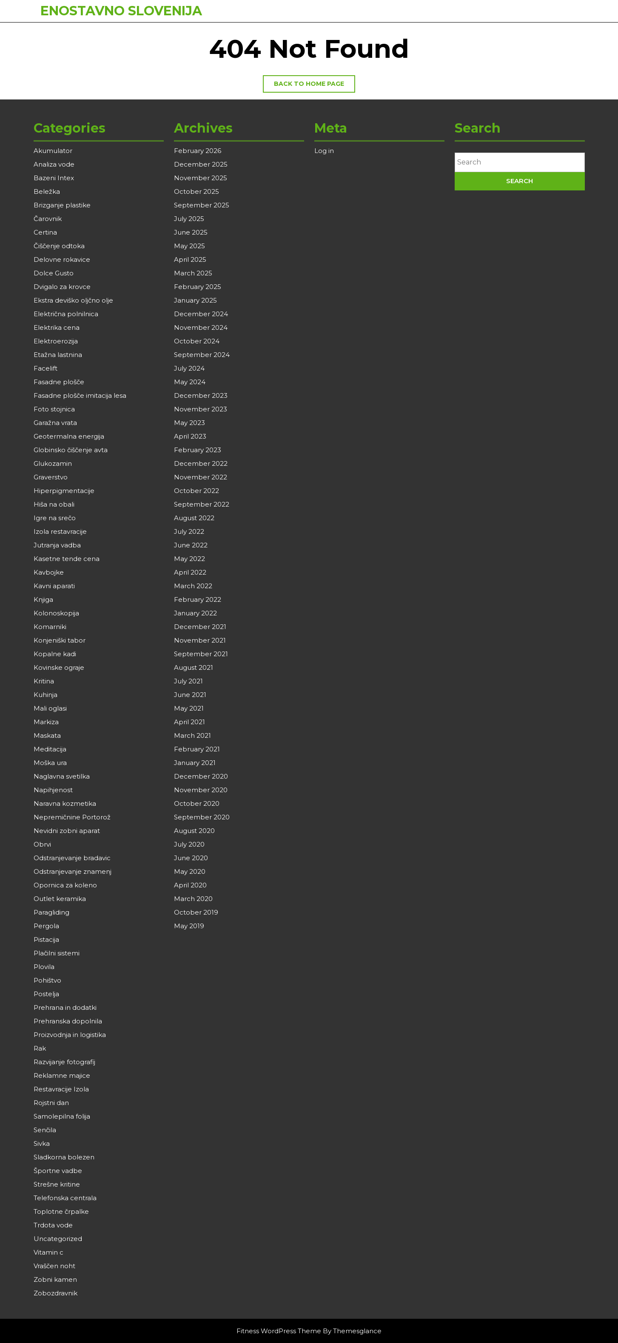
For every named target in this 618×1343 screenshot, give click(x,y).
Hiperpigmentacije (64, 491)
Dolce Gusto (54, 273)
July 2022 (189, 531)
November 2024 (201, 327)
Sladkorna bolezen (64, 1157)
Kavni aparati (54, 586)
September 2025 (201, 205)
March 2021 (192, 735)
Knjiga (43, 599)
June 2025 (191, 232)
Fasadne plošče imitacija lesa (80, 395)
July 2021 (188, 681)
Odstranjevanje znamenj (72, 871)
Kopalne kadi (55, 654)
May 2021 (189, 708)
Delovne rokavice (62, 259)
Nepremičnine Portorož (72, 817)
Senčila (45, 1130)
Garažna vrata (55, 423)
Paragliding (51, 912)
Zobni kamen (55, 1279)
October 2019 (196, 912)
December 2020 (201, 776)
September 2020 (202, 817)
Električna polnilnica (66, 314)
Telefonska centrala (65, 1198)
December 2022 (201, 463)
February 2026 (197, 151)
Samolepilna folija (62, 1116)
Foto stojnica (54, 409)
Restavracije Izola (61, 1089)
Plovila (44, 967)
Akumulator (53, 151)
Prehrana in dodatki (65, 1007)
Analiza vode (54, 164)
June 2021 (190, 695)
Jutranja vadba (57, 545)
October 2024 (196, 341)
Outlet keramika (60, 899)
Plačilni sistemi (57, 953)
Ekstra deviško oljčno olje (73, 300)
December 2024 (201, 314)
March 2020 (193, 899)
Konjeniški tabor (59, 640)
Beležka (47, 191)
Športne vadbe (58, 1171)
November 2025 (200, 178)
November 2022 (200, 477)
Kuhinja (45, 695)
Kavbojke (49, 572)
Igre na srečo (55, 518)
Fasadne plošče (59, 382)
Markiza (46, 722)
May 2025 (189, 246)
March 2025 (193, 273)
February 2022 (197, 599)
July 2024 (189, 368)
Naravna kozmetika (65, 803)
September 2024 (202, 355)
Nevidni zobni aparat (67, 831)
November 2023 (200, 409)
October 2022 (196, 491)
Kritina (44, 681)
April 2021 (189, 722)
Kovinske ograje (59, 667)
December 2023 (201, 395)
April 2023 (190, 436)
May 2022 (189, 559)
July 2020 (189, 844)
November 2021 (200, 640)
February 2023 (197, 450)
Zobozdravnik (55, 1293)
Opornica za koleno (65, 885)
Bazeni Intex (54, 178)
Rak (40, 1048)
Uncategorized (58, 1239)
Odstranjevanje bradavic (72, 858)
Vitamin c (48, 1252)
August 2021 (193, 667)
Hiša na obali (54, 504)
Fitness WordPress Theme (278, 1331)
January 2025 (195, 300)
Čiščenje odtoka (59, 246)
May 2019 (189, 926)
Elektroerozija (56, 341)
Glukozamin (53, 463)
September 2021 (201, 654)
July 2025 (189, 219)
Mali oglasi (50, 708)
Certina (45, 232)
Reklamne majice (62, 1075)
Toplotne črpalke (61, 1211)
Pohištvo (47, 980)
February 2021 (197, 749)
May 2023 (189, 423)
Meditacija (50, 749)
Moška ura (50, 763)
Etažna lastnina (58, 355)
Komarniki (50, 627)
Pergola (46, 926)
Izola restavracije (60, 531)
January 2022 (195, 613)
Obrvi (42, 844)
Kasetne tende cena (67, 559)
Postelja (46, 994)
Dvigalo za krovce (62, 287)
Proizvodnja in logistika (70, 1035)
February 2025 (197, 287)
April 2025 (190, 259)
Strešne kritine (57, 1184)
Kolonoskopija (56, 613)
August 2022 (194, 518)
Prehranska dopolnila (68, 1021)
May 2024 (189, 382)
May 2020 (189, 871)
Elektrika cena (57, 327)
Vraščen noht (54, 1266)
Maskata (47, 735)
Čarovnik (48, 219)
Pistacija (46, 939)
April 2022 (190, 572)
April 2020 (190, 885)
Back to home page (314, 86)
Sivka (42, 1143)
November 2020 (201, 790)
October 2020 (196, 803)
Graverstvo (51, 477)
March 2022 (193, 586)
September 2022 (201, 504)
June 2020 (191, 858)
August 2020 (194, 831)
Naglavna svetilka (62, 776)
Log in (324, 151)
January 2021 (195, 763)
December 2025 (201, 164)
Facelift (45, 368)
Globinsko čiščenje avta (71, 450)
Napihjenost (53, 790)
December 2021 (200, 627)
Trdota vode (53, 1225)
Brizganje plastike (62, 205)
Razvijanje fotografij (64, 1062)
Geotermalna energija (69, 436)
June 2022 (191, 545)
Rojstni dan (51, 1103)
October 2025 (196, 191)
